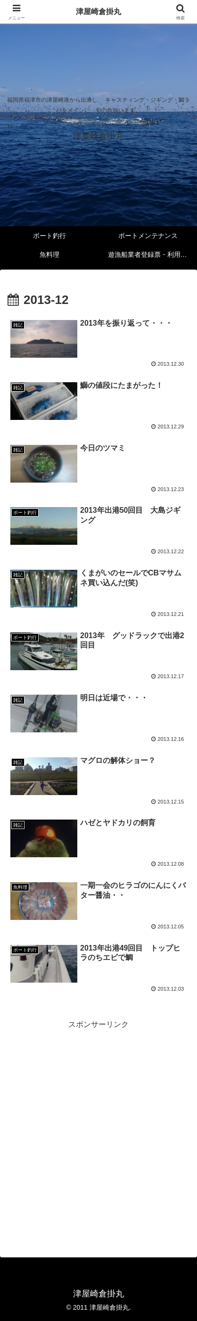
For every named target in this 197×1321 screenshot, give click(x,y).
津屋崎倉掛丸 (98, 12)
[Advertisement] (98, 1130)
